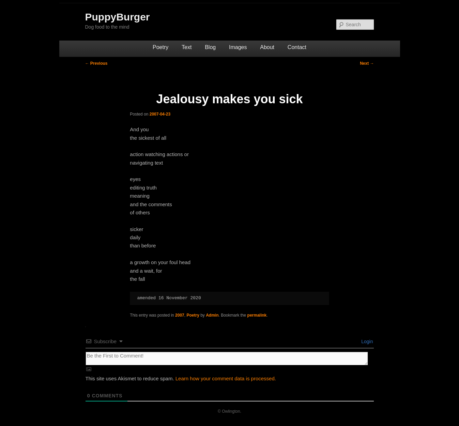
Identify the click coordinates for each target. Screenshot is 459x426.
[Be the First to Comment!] (227, 358)
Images (238, 47)
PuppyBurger (117, 16)
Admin (212, 315)
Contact (297, 47)
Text (187, 47)
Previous (96, 63)
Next (367, 63)
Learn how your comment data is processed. (225, 378)
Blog (210, 47)
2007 (179, 315)
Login (366, 341)
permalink (257, 315)
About (267, 47)
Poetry (160, 47)
